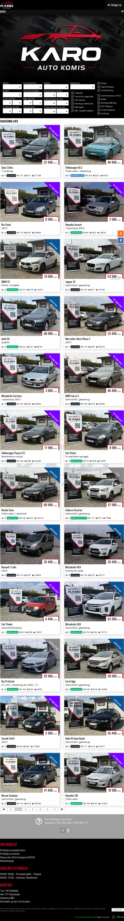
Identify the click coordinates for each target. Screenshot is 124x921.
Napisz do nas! (92, 917)
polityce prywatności (17, 911)
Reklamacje (7, 861)
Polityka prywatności (12, 850)
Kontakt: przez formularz (15, 901)
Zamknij (118, 910)
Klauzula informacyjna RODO (17, 857)
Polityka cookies (10, 854)
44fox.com (117, 917)
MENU (3, 12)
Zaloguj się (114, 5)
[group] (62, 47)
